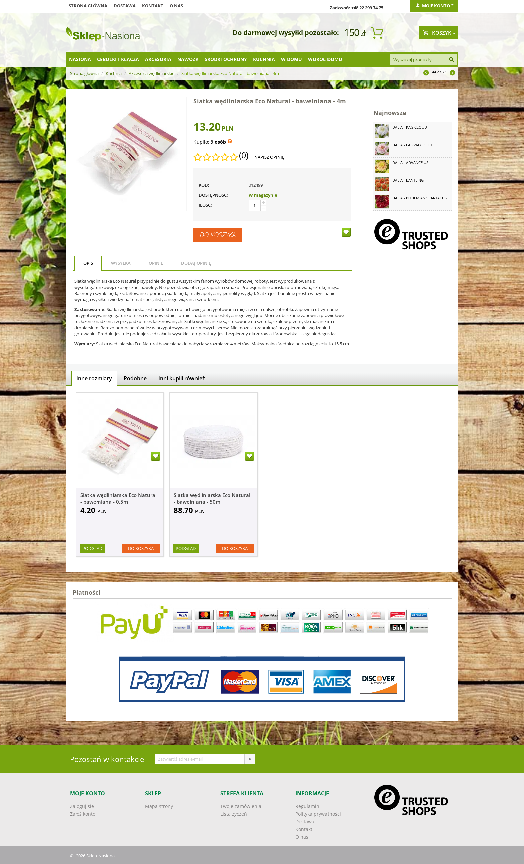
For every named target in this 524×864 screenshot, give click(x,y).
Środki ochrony (226, 59)
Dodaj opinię (196, 263)
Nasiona (80, 59)
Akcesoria (158, 59)
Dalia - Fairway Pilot (412, 144)
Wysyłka (121, 263)
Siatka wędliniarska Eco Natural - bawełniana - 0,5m (118, 498)
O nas (176, 6)
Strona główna (88, 6)
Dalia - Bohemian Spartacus (419, 197)
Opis (88, 263)
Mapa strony (159, 806)
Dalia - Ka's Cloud (409, 127)
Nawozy (188, 59)
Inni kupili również (181, 378)
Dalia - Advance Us (410, 162)
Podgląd (92, 548)
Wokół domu (325, 59)
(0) (243, 155)
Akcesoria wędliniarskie (151, 73)
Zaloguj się (82, 806)
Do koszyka (218, 234)
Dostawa (125, 6)
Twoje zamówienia (240, 806)
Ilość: (205, 205)
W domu (291, 59)
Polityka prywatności (318, 814)
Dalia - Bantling (408, 180)
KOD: (204, 185)
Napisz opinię (269, 157)
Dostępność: (213, 195)
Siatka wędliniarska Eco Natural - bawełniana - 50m (212, 498)
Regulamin (307, 806)
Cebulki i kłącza (118, 59)
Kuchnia (264, 59)
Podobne (135, 378)
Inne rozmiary (94, 378)
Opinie (156, 263)
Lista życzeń (233, 814)
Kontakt (152, 6)
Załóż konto (82, 814)
